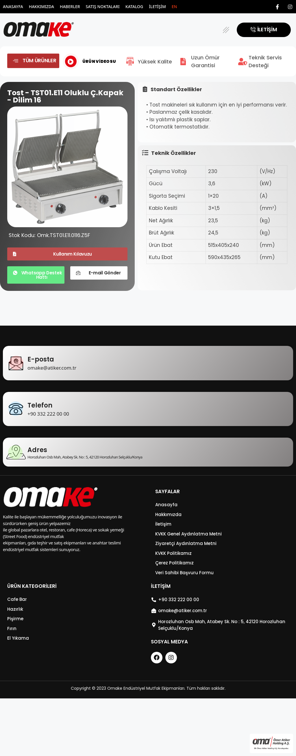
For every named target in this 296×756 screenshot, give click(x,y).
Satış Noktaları (103, 6)
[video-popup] (71, 67)
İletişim (157, 6)
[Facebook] (277, 6)
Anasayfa (13, 6)
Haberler (70, 6)
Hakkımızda (41, 6)
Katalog (134, 6)
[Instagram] (290, 6)
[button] (226, 29)
